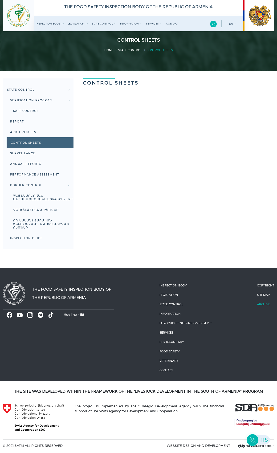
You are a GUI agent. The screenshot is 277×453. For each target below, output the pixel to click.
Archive (263, 304)
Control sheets (26, 142)
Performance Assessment (34, 174)
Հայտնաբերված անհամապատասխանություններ (43, 197)
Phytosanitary (171, 342)
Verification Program (40, 100)
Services (154, 23)
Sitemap (263, 295)
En (232, 23)
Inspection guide (26, 238)
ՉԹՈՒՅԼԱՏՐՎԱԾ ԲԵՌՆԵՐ (36, 210)
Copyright (265, 285)
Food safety (169, 351)
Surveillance (22, 153)
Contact (172, 23)
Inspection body (50, 23)
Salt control (25, 111)
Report (17, 121)
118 (82, 315)
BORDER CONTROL (40, 185)
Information (131, 23)
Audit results (23, 132)
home (109, 50)
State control (104, 23)
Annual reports (25, 164)
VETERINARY (168, 361)
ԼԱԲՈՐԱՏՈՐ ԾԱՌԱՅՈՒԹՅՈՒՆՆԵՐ (185, 323)
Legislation (78, 23)
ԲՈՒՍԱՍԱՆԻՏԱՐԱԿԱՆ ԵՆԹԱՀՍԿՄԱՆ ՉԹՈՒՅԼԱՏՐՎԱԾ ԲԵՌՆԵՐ (41, 224)
